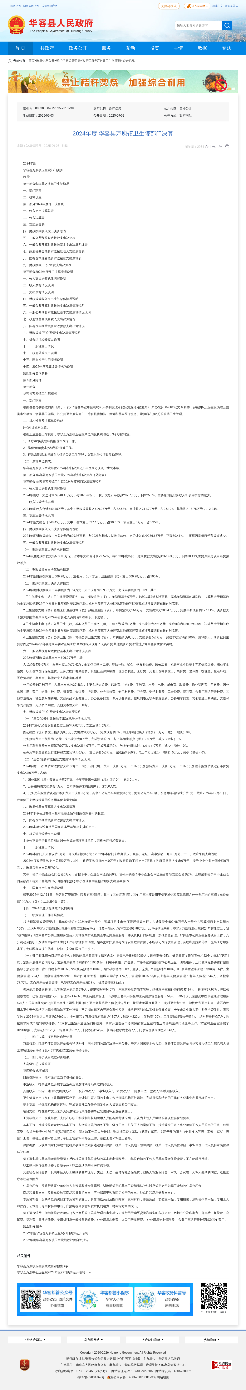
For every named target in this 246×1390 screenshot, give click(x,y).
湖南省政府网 (31, 5)
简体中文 (218, 5)
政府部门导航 (151, 1340)
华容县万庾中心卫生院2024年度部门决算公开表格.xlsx (54, 1272)
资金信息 (129, 61)
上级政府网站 (33, 1340)
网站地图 (163, 1377)
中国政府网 (15, 5)
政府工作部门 (91, 61)
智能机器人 (231, 5)
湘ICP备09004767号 (91, 1377)
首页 (31, 61)
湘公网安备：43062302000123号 (131, 1377)
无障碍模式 (169, 6)
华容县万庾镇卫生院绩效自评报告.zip (42, 1266)
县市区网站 (92, 1340)
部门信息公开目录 (68, 61)
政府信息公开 (45, 61)
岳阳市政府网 (49, 5)
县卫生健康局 (111, 61)
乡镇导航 (210, 1340)
